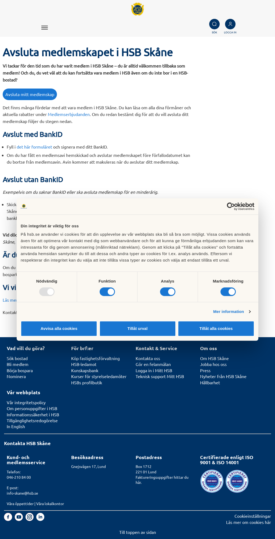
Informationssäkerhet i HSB (33, 414)
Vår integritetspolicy (26, 402)
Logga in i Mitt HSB (154, 370)
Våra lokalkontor (50, 503)
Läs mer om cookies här (248, 522)
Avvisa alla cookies (59, 328)
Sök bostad (17, 358)
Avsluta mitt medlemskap (29, 94)
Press (205, 370)
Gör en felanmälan (153, 364)
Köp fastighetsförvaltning (95, 358)
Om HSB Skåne (214, 358)
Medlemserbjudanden (69, 114)
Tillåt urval (138, 328)
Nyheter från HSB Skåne (223, 376)
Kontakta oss (148, 358)
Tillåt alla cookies (216, 328)
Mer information (228, 311)
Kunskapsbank (84, 370)
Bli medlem (17, 364)
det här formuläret (34, 146)
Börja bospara (20, 370)
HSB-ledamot (83, 364)
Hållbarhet (210, 382)
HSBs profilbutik (86, 382)
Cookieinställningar (252, 516)
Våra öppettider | (21, 503)
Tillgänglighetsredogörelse (32, 420)
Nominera (16, 376)
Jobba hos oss (213, 364)
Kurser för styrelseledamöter (98, 376)
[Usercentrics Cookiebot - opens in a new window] (230, 206)
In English (16, 426)
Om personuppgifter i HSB (32, 408)
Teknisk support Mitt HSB (160, 376)
